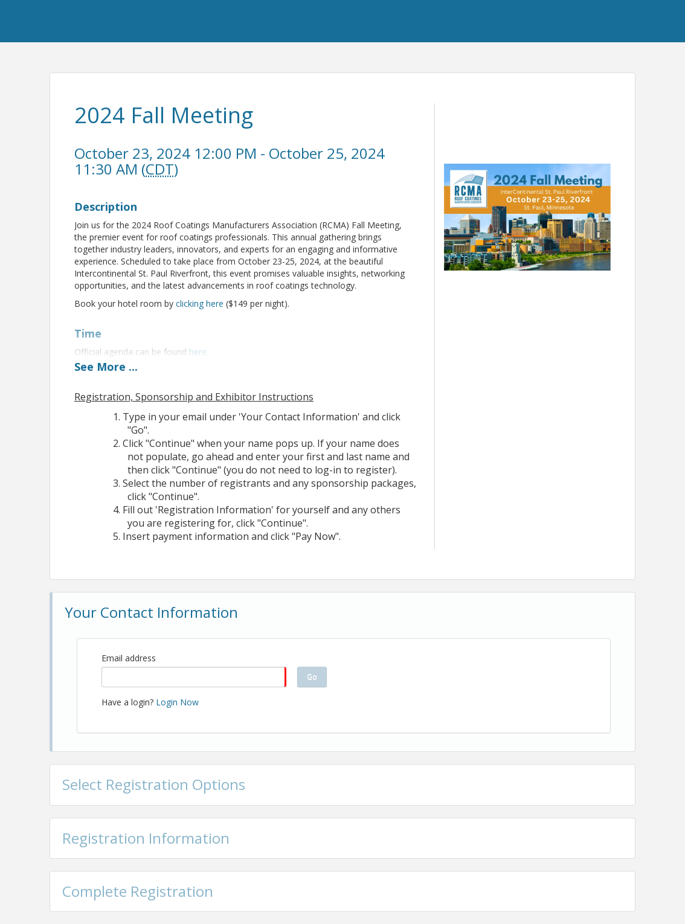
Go (312, 677)
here (198, 352)
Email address (128, 658)
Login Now (177, 702)
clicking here (200, 303)
